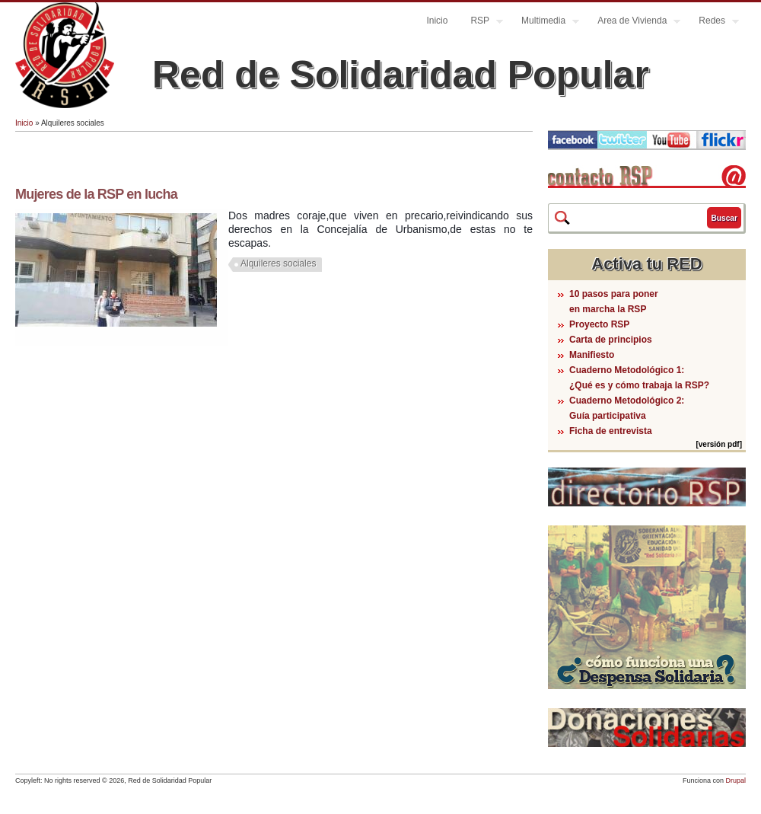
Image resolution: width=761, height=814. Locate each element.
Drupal (735, 780)
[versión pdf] (719, 444)
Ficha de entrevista (610, 431)
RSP (481, 22)
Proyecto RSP (599, 324)
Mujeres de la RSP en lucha (96, 194)
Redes (713, 22)
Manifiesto (591, 355)
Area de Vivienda (633, 22)
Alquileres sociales (278, 263)
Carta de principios (610, 339)
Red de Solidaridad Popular (400, 74)
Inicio (436, 20)
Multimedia (544, 22)
